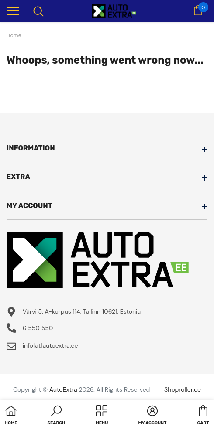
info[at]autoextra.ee (50, 345)
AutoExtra (63, 389)
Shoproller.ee (182, 389)
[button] (57, 416)
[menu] (13, 10)
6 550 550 (38, 328)
